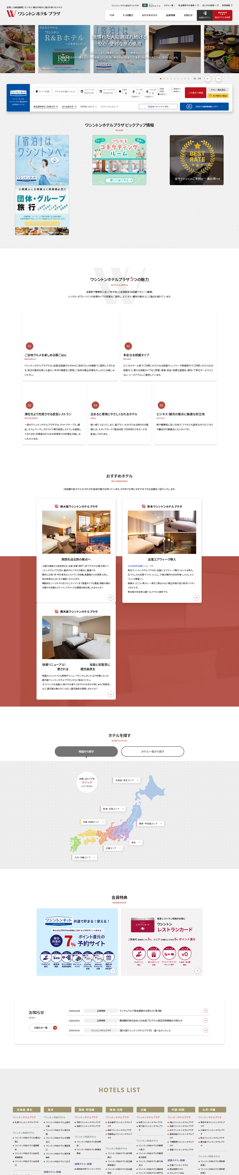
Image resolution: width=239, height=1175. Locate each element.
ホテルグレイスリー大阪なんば (151, 1057)
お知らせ (54, 1119)
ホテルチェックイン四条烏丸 (151, 1048)
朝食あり (176, 88)
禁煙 (161, 88)
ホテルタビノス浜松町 (55, 1075)
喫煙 (161, 91)
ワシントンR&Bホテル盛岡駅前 (27, 995)
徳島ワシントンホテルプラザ (182, 997)
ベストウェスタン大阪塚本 (150, 1063)
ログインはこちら (108, 106)
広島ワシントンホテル (179, 1013)
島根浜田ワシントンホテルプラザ (181, 984)
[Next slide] (218, 78)
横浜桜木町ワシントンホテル (89, 1016)
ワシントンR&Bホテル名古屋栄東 (120, 1034)
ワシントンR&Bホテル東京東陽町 (58, 1003)
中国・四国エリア (91, 670)
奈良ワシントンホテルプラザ (150, 970)
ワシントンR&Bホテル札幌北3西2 (27, 987)
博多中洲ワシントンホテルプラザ (212, 972)
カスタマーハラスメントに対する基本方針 (170, 1119)
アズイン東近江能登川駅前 (150, 1040)
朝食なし (176, 91)
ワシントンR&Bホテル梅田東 (151, 1017)
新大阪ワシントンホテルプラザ (151, 976)
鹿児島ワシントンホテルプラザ (212, 991)
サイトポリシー (71, 1119)
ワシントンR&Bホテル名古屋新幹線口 (120, 1011)
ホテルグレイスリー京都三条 (151, 1044)
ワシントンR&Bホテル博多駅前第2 (212, 1019)
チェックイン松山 (177, 1020)
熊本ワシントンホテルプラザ (212, 985)
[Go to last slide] (208, 78)
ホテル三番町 (175, 1024)
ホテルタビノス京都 (147, 1052)
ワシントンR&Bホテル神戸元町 (151, 1022)
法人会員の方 (68, 106)
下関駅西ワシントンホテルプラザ (181, 991)
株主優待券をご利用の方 (44, 106)
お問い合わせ (121, 1119)
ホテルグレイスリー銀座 (56, 1036)
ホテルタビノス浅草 (54, 1079)
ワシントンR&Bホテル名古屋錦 (120, 1026)
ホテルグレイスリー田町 (56, 1040)
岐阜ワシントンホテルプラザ (120, 978)
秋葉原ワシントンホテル (56, 1064)
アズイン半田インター (117, 1067)
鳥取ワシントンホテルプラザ (182, 974)
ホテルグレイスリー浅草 (56, 1044)
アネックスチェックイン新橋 (57, 1028)
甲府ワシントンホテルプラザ (89, 970)
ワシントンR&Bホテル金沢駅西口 (120, 1003)
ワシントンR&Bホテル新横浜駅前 (89, 999)
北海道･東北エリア (124, 628)
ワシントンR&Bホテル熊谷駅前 (89, 991)
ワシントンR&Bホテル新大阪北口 (151, 1011)
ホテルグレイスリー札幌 (25, 1028)
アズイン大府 (113, 1063)
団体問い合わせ (87, 106)
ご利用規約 (139, 1119)
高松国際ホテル (176, 1017)
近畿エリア (111, 696)
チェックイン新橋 (53, 1024)
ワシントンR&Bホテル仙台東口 (27, 1011)
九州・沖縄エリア (82, 705)
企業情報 (89, 1119)
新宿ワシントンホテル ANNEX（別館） (58, 1058)
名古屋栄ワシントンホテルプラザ (120, 972)
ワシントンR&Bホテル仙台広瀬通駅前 (27, 1003)
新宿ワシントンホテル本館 (57, 1052)
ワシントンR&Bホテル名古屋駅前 (120, 1019)
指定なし (162, 94)
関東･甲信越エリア (148, 671)
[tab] (160, 78)
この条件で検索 (195, 92)
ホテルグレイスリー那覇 (210, 1052)
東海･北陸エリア (111, 656)
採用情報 (104, 1119)
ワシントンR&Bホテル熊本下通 (212, 1026)
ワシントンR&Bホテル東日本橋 (58, 980)
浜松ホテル (112, 1059)
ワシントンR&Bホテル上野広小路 (58, 972)
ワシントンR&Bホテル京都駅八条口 (151, 995)
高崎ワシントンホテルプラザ (89, 974)
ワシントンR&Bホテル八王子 (58, 1009)
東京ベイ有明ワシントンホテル (58, 1069)
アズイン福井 (113, 1052)
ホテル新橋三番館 (53, 1032)
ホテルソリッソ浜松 (116, 1055)
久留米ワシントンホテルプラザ (212, 980)
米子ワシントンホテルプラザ (182, 978)
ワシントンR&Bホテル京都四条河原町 (151, 1003)
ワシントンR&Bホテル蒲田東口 (58, 995)
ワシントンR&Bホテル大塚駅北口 (58, 987)
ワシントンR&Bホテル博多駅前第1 (212, 1011)
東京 (133, 690)
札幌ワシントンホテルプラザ (27, 970)
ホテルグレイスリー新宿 (56, 1048)
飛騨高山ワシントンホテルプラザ (120, 984)
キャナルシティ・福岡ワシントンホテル (212, 1046)
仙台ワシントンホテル (24, 1032)
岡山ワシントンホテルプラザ (182, 970)
